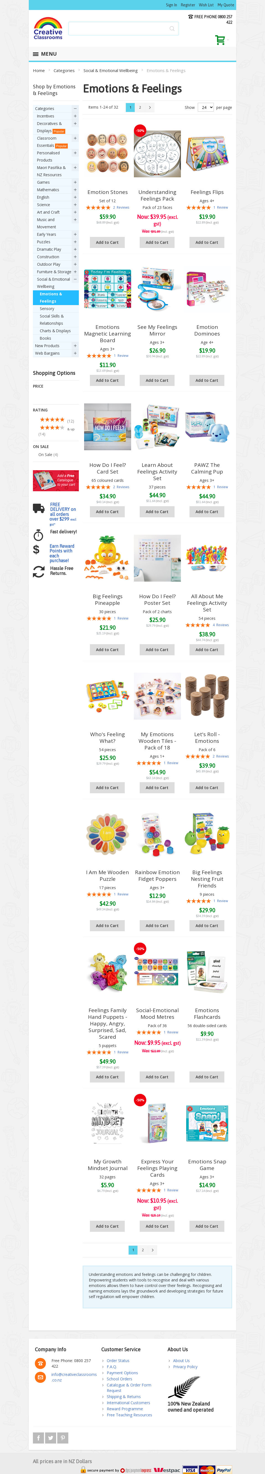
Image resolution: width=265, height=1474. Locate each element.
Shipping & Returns (124, 1396)
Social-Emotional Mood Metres (157, 1013)
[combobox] (123, 28)
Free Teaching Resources (129, 1414)
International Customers (128, 1402)
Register (188, 5)
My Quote (225, 5)
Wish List (206, 5)
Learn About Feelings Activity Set (157, 471)
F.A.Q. (112, 1366)
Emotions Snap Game (207, 1165)
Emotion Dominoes (207, 330)
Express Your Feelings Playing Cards (157, 1168)
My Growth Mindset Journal (108, 1165)
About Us (181, 1360)
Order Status (118, 1360)
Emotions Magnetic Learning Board (107, 333)
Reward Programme (125, 1408)
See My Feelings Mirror (157, 330)
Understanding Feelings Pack (157, 195)
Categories (65, 70)
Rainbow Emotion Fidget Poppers (157, 875)
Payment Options (122, 1372)
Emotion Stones (107, 192)
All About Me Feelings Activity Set (207, 603)
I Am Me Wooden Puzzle (107, 875)
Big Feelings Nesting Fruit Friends (207, 879)
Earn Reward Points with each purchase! (62, 506)
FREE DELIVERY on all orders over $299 (63, 467)
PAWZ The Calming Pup (207, 468)
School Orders (119, 1378)
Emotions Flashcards (207, 1013)
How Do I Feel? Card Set (107, 468)
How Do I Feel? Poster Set (157, 600)
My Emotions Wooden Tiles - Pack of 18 (157, 741)
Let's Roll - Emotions (207, 737)
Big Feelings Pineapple (108, 600)
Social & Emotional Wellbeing (111, 70)
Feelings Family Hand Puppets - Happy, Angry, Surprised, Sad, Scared (107, 1023)
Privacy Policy (185, 1366)
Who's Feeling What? (107, 737)
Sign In (171, 5)
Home (39, 70)
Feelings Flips (207, 192)
